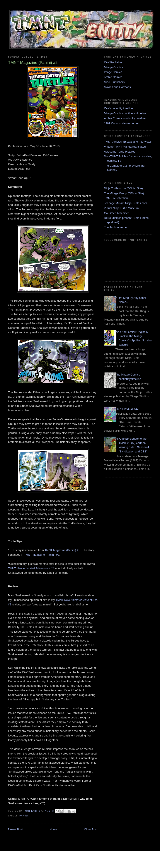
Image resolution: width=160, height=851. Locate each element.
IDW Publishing (113, 62)
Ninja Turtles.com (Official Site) (123, 188)
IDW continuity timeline (118, 108)
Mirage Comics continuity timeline (125, 113)
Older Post (90, 829)
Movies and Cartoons (117, 87)
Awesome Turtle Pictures (119, 151)
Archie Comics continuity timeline (125, 118)
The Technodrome (115, 227)
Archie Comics (113, 77)
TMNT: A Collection (116, 198)
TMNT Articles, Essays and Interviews (127, 141)
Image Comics (113, 72)
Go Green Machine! (116, 213)
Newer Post (15, 829)
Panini (23, 815)
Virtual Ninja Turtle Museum (121, 208)
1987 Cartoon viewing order (121, 123)
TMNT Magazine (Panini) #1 (62, 550)
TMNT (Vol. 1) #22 (126, 408)
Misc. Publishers (114, 82)
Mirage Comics (113, 67)
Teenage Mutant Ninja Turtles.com (125, 203)
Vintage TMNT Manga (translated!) (125, 146)
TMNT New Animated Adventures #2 (31, 568)
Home (53, 829)
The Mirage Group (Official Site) (124, 193)
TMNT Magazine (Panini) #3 (41, 554)
